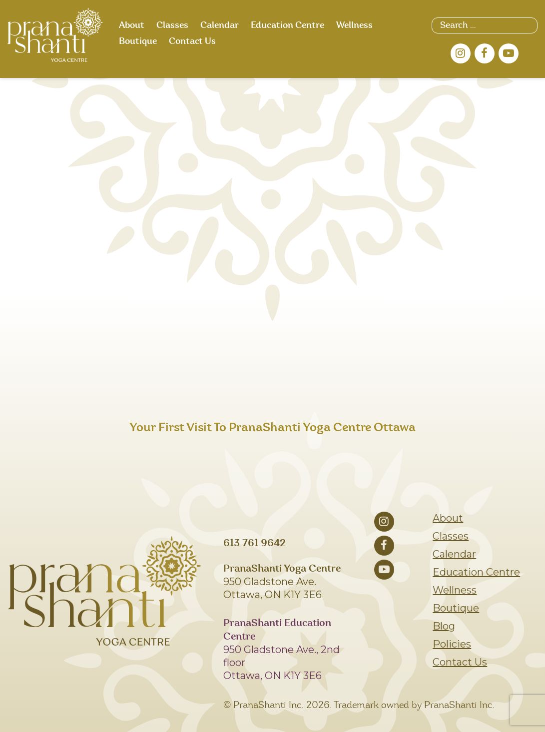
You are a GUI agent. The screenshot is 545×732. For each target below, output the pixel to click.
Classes (172, 25)
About (131, 25)
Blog (444, 626)
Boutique (138, 41)
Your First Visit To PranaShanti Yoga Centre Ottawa (272, 428)
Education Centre (287, 25)
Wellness (354, 25)
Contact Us (192, 41)
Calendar (219, 25)
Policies (452, 644)
